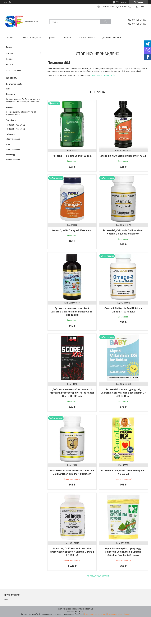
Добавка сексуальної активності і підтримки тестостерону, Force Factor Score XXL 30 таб (72, 393)
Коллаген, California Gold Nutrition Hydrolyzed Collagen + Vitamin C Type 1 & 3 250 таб (72, 552)
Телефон (67, 37)
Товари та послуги (30, 37)
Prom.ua (89, 609)
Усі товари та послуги (98, 576)
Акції (6, 599)
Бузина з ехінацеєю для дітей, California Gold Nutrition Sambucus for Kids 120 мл (71, 311)
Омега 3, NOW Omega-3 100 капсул (72, 230)
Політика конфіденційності (118, 614)
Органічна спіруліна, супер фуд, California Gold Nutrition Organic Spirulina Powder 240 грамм (123, 552)
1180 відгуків (122, 2)
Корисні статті (86, 37)
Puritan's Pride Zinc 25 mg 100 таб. (72, 155)
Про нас (51, 37)
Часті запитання (13, 70)
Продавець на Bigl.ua (75, 612)
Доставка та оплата (111, 37)
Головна (9, 37)
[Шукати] (105, 21)
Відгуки (9, 64)
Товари (9, 53)
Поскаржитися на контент (95, 614)
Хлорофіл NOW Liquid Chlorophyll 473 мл (123, 155)
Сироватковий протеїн (103, 75)
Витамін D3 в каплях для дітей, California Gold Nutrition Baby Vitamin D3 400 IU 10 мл (123, 393)
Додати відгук (127, 7)
